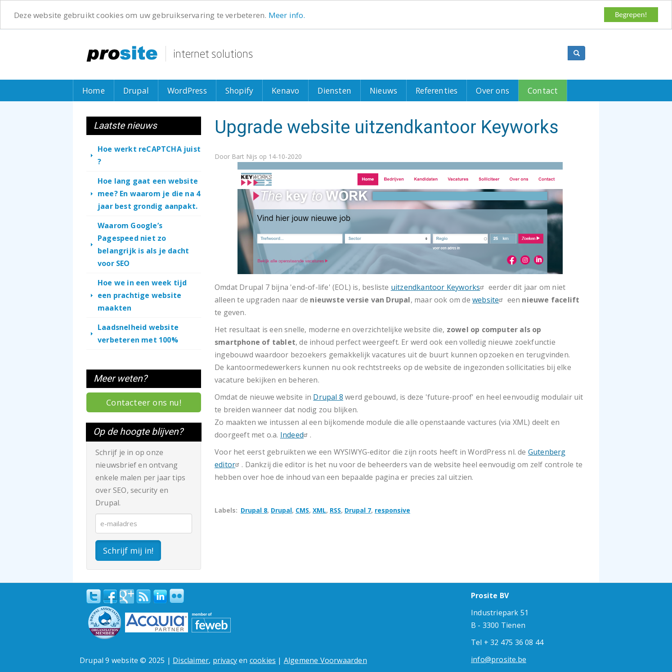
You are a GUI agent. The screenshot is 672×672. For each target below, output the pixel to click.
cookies (263, 660)
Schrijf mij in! (128, 550)
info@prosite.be (498, 659)
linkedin (160, 596)
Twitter (93, 596)
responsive (392, 510)
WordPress (187, 90)
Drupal (136, 90)
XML (319, 510)
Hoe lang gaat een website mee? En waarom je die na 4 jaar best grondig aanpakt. (149, 193)
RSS (335, 510)
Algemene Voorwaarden (325, 660)
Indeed (295, 435)
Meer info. (287, 14)
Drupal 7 (358, 510)
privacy (225, 660)
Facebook (110, 596)
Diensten (334, 90)
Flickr (177, 595)
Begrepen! (631, 14)
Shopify (239, 90)
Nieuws (383, 90)
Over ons (492, 90)
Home (93, 90)
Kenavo (285, 90)
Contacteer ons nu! (143, 402)
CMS (302, 510)
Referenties (436, 90)
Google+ (127, 596)
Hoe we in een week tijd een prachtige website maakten (142, 295)
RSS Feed (143, 596)
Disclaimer (191, 660)
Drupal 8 (328, 397)
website (488, 300)
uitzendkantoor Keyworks (439, 287)
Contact (543, 90)
